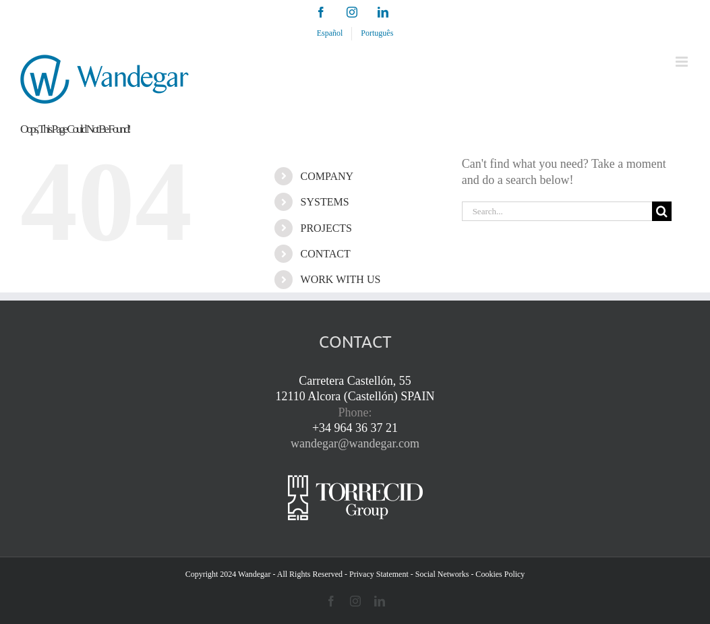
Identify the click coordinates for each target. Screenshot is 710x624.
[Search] (662, 211)
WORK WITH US (341, 279)
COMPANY (327, 176)
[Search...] (557, 211)
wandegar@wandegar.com (355, 443)
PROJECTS (326, 228)
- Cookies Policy (498, 574)
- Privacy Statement (377, 574)
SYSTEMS (325, 202)
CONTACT (326, 253)
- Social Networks (440, 574)
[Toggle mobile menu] (683, 62)
